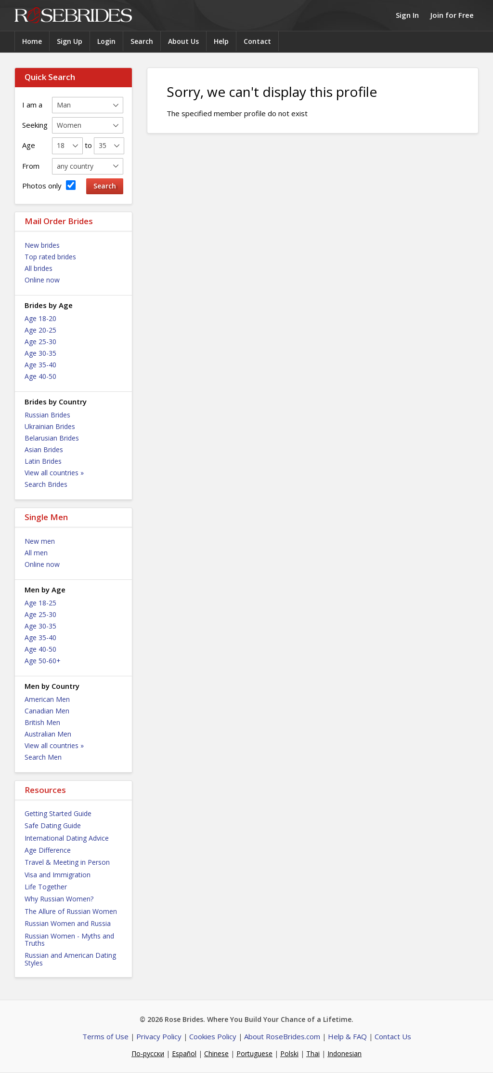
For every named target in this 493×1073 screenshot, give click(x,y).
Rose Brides (73, 15)
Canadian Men (47, 710)
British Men (42, 722)
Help (221, 41)
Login (106, 41)
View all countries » (54, 472)
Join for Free (452, 15)
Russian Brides (47, 414)
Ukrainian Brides (50, 426)
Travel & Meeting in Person (67, 862)
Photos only (49, 185)
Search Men (43, 757)
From (30, 166)
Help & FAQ (347, 1036)
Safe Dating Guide (53, 825)
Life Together (46, 886)
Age (28, 145)
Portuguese (254, 1053)
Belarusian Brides (52, 438)
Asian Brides (44, 449)
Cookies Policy (212, 1036)
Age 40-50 (40, 376)
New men (40, 541)
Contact (257, 41)
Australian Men (48, 733)
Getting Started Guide (58, 813)
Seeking (35, 125)
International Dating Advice (67, 838)
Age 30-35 (40, 353)
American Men (47, 699)
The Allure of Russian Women (71, 911)
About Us (183, 41)
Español (184, 1053)
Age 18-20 (40, 318)
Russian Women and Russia (68, 923)
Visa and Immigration (58, 874)
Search (141, 41)
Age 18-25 (40, 602)
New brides (42, 245)
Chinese (216, 1053)
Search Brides (46, 484)
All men (36, 552)
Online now (42, 279)
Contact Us (393, 1036)
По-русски (147, 1053)
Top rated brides (50, 256)
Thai (313, 1053)
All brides (38, 268)
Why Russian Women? (59, 898)
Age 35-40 (40, 364)
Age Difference (48, 850)
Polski (289, 1053)
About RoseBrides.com (282, 1036)
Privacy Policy (159, 1036)
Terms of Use (105, 1036)
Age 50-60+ (43, 660)
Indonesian (344, 1053)
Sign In (407, 15)
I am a (32, 104)
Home (32, 41)
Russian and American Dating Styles (70, 959)
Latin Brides (43, 461)
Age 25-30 (40, 341)
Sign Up (69, 41)
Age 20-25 (40, 330)
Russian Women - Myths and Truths (69, 939)
